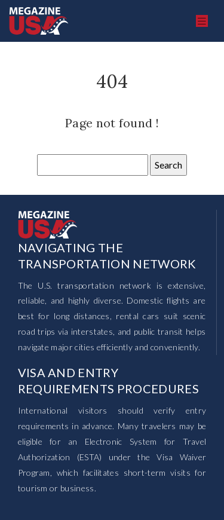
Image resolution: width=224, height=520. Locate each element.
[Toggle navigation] (202, 21)
